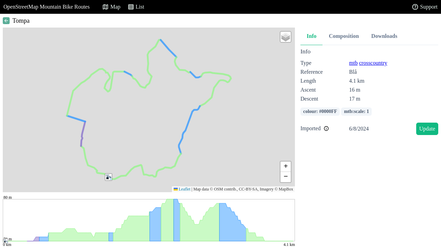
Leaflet (182, 189)
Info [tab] (311, 36)
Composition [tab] (344, 36)
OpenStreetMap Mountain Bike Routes (46, 7)
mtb (353, 63)
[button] (108, 177)
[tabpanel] (369, 93)
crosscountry (373, 63)
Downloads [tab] (384, 36)
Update (427, 129)
